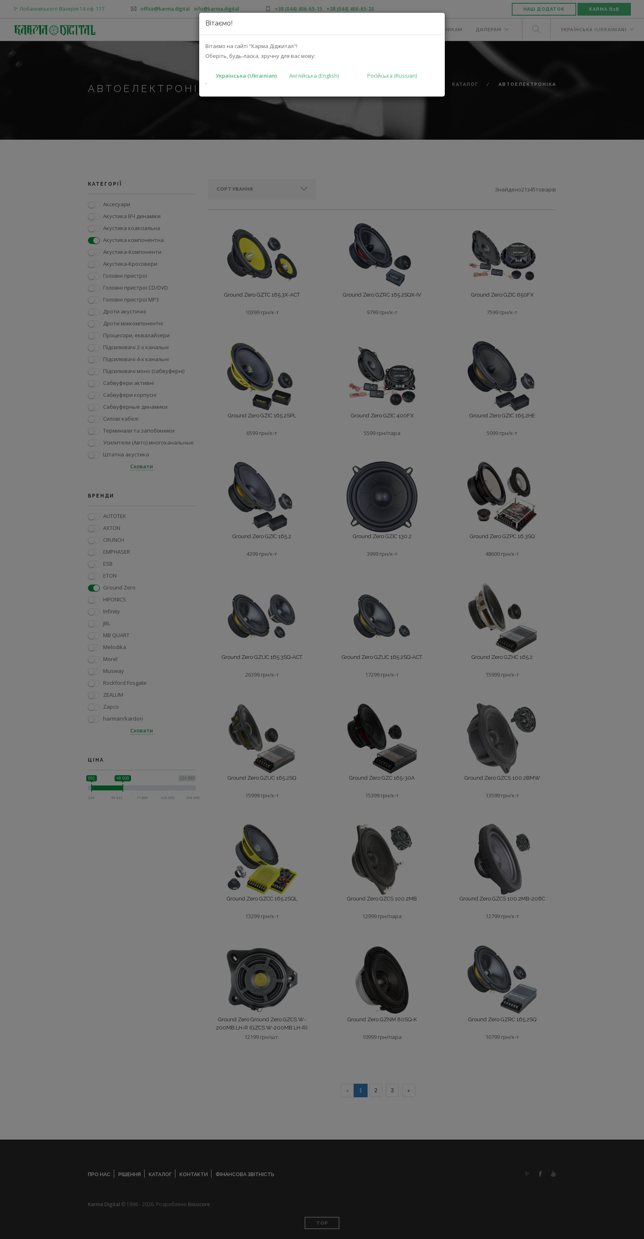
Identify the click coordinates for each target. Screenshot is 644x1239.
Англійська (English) (314, 75)
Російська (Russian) (392, 75)
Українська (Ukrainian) (246, 75)
